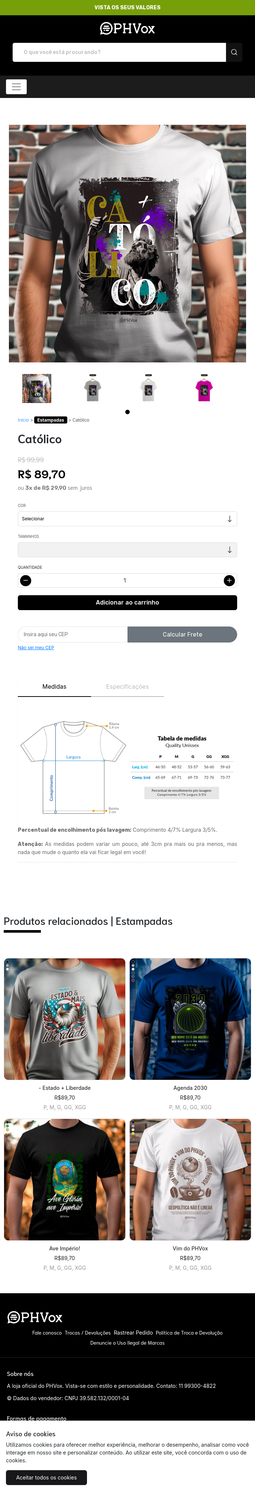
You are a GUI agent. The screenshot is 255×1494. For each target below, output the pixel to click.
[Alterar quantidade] (127, 580)
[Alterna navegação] (16, 86)
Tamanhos (28, 536)
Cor (22, 505)
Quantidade (30, 567)
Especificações (127, 686)
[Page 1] (127, 412)
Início (23, 420)
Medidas (54, 686)
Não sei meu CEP (36, 647)
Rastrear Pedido (133, 1332)
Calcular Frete (182, 634)
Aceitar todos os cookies (46, 1477)
